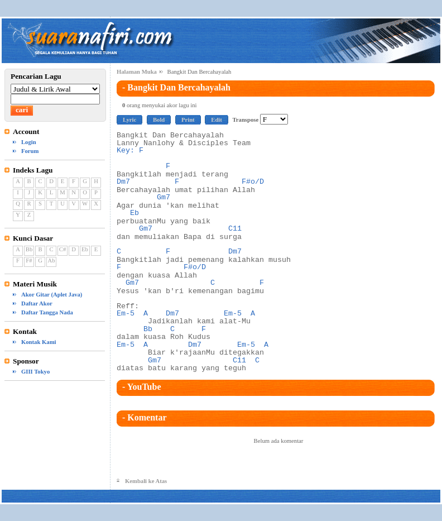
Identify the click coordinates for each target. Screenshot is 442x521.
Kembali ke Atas (146, 481)
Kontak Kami (38, 342)
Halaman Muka (137, 72)
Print (188, 120)
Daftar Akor (36, 303)
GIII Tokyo (35, 372)
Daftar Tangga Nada (47, 312)
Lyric (129, 120)
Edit (216, 120)
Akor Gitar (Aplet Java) (51, 294)
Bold (159, 120)
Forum (30, 151)
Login (28, 142)
